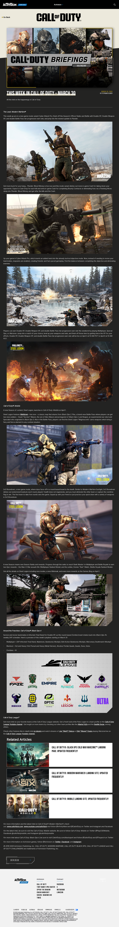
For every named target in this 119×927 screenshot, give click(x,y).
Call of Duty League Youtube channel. (20, 734)
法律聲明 (16, 910)
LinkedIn (60, 892)
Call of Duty (42, 884)
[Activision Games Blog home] (21, 881)
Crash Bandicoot (43, 892)
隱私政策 (40, 910)
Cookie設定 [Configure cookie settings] (58, 910)
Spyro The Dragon (43, 890)
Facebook (60, 884)
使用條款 (32, 910)
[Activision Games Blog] (15, 5)
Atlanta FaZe (82, 724)
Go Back (6, 17)
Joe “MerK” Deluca (66, 731)
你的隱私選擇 (70, 910)
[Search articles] (115, 5)
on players (38, 731)
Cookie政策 (49, 910)
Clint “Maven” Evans (84, 731)
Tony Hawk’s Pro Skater (46, 887)
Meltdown (24, 414)
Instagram (61, 890)
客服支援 (24, 910)
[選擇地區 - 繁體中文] (103, 880)
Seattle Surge (99, 724)
